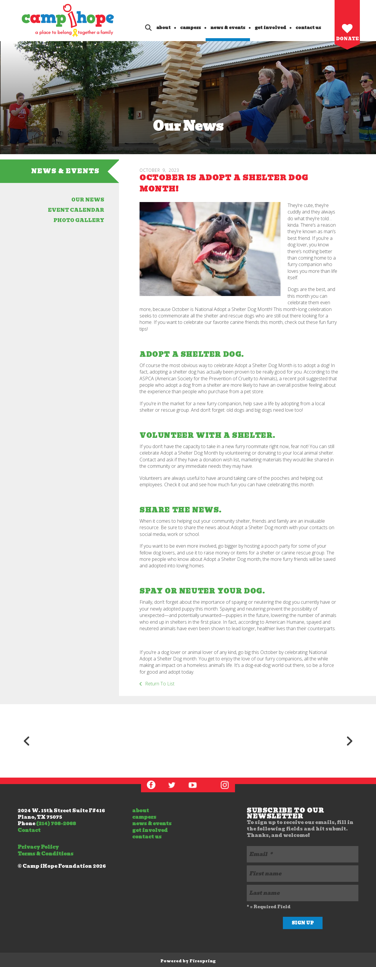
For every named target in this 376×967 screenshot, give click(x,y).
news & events (227, 27)
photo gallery (78, 220)
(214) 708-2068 (56, 823)
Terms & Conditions (45, 853)
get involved (270, 27)
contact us (308, 27)
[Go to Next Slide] (349, 741)
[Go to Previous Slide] (26, 741)
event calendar (76, 210)
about (163, 27)
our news (87, 200)
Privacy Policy (38, 847)
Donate (347, 39)
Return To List (159, 683)
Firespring (202, 961)
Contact (29, 830)
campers (190, 27)
